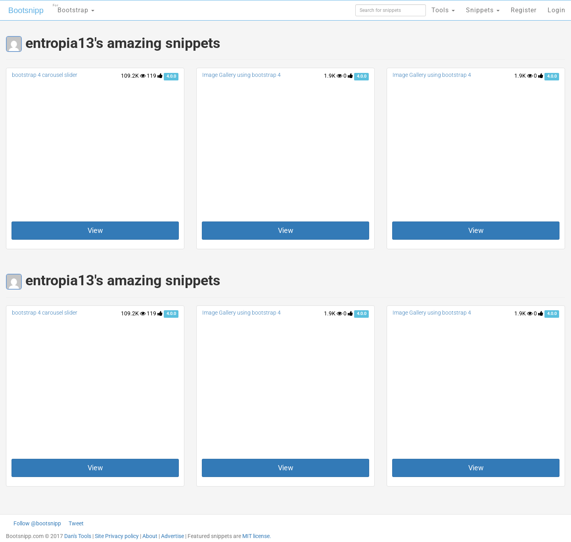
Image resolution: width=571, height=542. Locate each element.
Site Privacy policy (117, 536)
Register (524, 10)
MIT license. (256, 536)
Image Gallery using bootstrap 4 (241, 75)
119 (155, 76)
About (149, 536)
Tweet (76, 523)
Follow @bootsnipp (37, 523)
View (95, 230)
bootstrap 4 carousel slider (44, 75)
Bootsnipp (26, 10)
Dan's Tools (77, 536)
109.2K (133, 76)
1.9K (333, 76)
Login (556, 10)
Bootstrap (73, 8)
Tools (443, 10)
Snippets (483, 10)
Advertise (172, 536)
